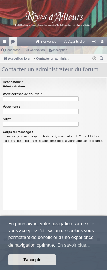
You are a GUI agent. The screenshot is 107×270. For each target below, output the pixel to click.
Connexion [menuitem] (95, 43)
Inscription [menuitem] (104, 43)
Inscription (60, 50)
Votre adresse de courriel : (22, 94)
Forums (14, 43)
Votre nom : (11, 106)
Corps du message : (18, 132)
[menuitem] (46, 41)
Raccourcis (5, 43)
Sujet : (8, 119)
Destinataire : (13, 82)
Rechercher (13, 50)
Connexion (37, 50)
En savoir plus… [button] (74, 245)
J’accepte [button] (32, 259)
